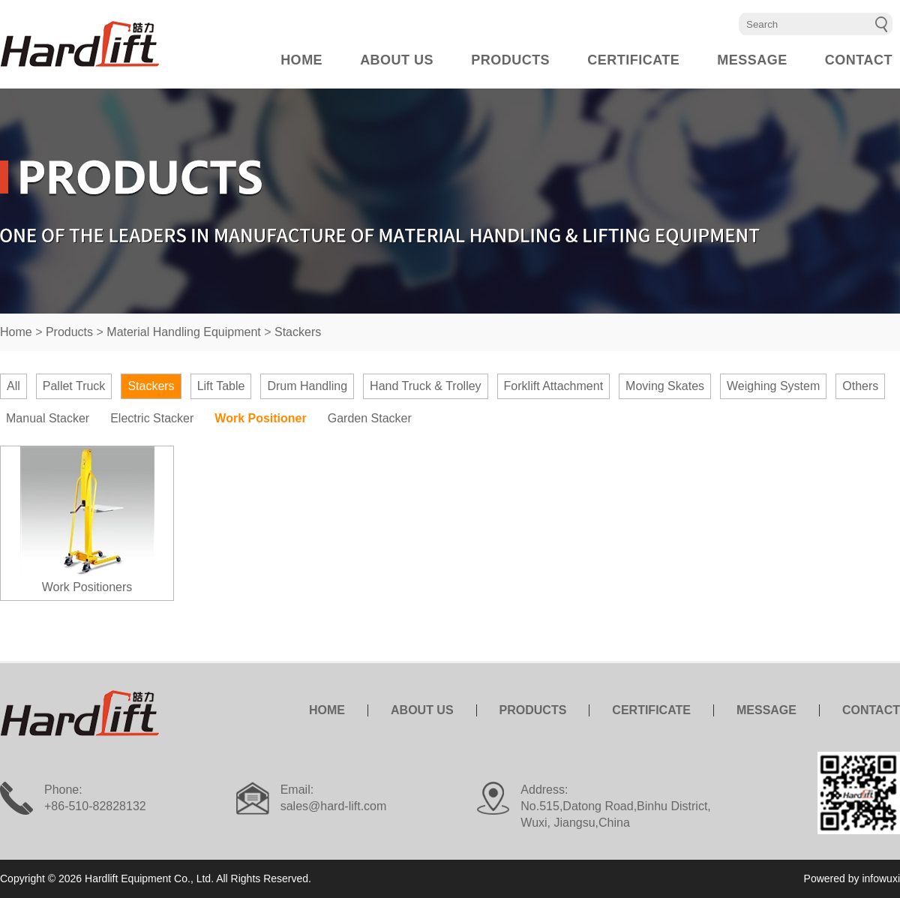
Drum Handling (307, 386)
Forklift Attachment (554, 386)
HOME (301, 60)
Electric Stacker (152, 418)
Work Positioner (260, 418)
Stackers (297, 332)
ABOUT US (397, 60)
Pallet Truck (74, 386)
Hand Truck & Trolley (426, 386)
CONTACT (858, 60)
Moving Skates (665, 386)
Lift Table (221, 386)
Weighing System (773, 386)
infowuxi (881, 878)
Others (860, 386)
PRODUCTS (510, 60)
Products (69, 332)
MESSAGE (752, 60)
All (13, 386)
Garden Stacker (370, 418)
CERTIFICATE (633, 60)
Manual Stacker (47, 418)
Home (16, 332)
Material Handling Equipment (183, 332)
